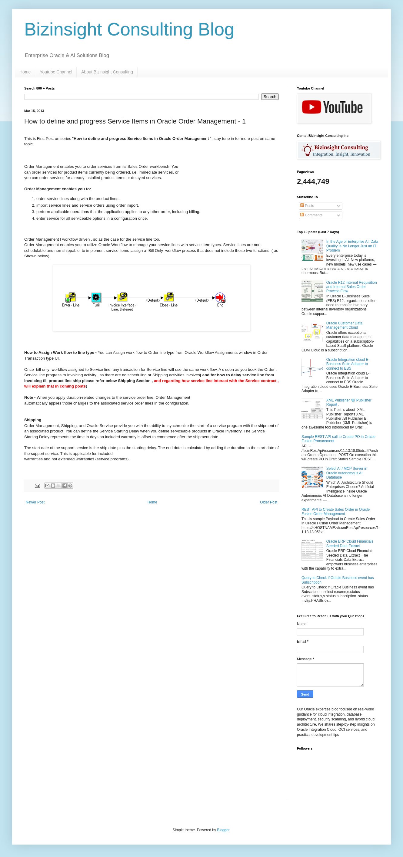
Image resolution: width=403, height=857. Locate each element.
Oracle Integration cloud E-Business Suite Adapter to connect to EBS (348, 364)
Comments (311, 215)
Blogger (223, 830)
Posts (307, 206)
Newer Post (35, 502)
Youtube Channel (56, 71)
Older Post (268, 502)
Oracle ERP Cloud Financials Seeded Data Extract (349, 543)
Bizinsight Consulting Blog (129, 29)
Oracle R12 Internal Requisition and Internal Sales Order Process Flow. (351, 286)
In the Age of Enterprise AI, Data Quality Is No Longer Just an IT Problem (352, 245)
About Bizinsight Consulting (107, 71)
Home (25, 71)
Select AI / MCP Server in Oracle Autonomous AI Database (346, 472)
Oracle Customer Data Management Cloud (344, 325)
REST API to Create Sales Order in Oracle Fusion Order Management (335, 511)
